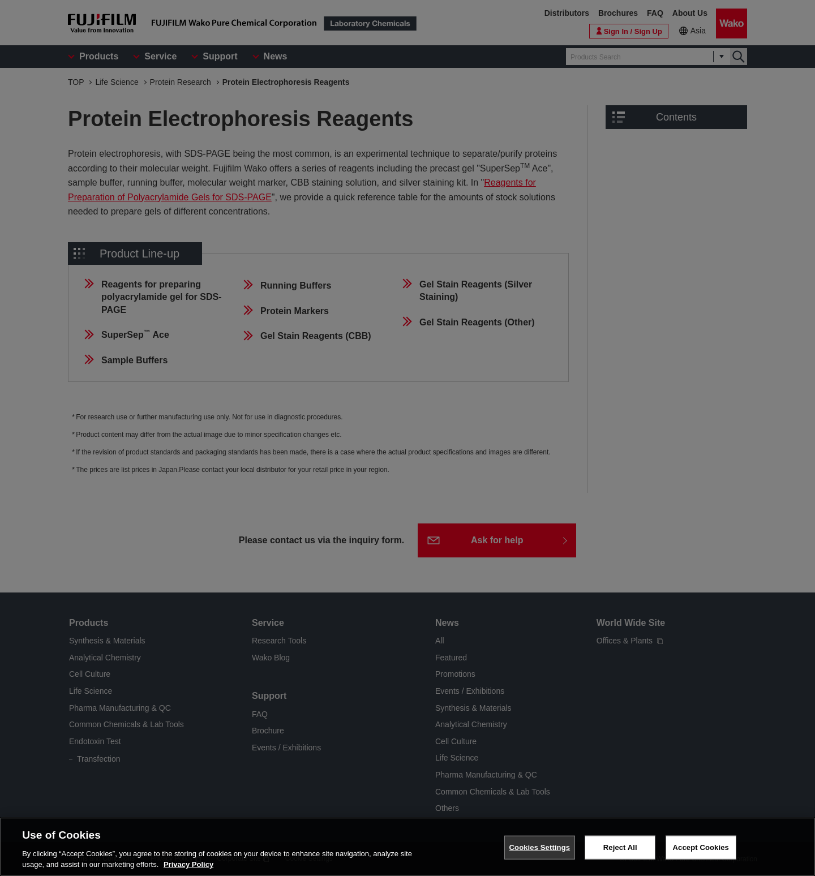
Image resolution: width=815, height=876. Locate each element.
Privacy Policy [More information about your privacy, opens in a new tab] (188, 868)
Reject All (620, 851)
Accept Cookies (701, 851)
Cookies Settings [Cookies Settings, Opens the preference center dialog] (539, 851)
